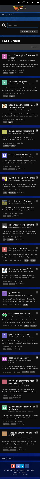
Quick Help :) (14, 292)
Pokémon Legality (26, 110)
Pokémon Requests (29, 60)
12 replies (19, 213)
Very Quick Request (17, 81)
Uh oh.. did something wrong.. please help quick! (22, 382)
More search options (29, 31)
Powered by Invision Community (20, 474)
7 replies (18, 325)
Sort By (35, 47)
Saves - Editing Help (30, 157)
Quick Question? (21, 358)
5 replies (19, 143)
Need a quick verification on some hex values (21, 106)
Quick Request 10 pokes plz (21, 201)
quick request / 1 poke (18, 334)
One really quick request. (20, 313)
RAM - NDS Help (27, 386)
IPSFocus (15, 470)
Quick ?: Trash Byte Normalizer (22, 178)
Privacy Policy (30, 470)
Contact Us (17, 472)
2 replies (20, 93)
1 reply (21, 70)
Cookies (24, 472)
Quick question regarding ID (21, 131)
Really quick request (17, 248)
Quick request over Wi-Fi (19, 269)
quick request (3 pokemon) (21, 225)
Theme (22, 470)
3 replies (18, 190)
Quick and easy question (20, 154)
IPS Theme (7, 470)
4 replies (18, 237)
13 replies (20, 119)
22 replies (18, 447)
